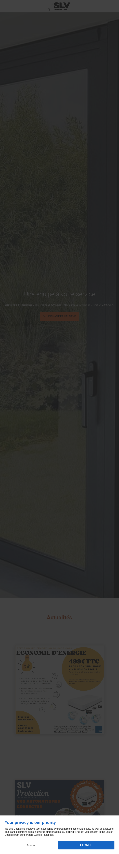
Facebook (48, 834)
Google (38, 834)
